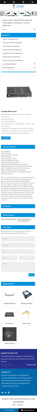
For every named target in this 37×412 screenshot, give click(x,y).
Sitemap (20, 405)
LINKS (13, 405)
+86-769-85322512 (9, 410)
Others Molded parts (23, 221)
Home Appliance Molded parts (13, 23)
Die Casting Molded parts (25, 219)
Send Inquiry (6, 138)
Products (10, 20)
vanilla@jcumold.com (29, 410)
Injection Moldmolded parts (23, 20)
